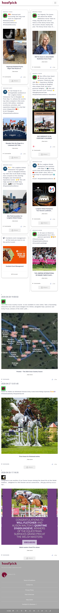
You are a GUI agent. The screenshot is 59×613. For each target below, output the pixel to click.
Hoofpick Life (8, 574)
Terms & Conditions (29, 580)
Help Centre (29, 599)
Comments (37, 67)
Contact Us (29, 584)
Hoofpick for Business (29, 604)
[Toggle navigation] (55, 3)
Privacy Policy (29, 590)
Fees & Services (29, 594)
